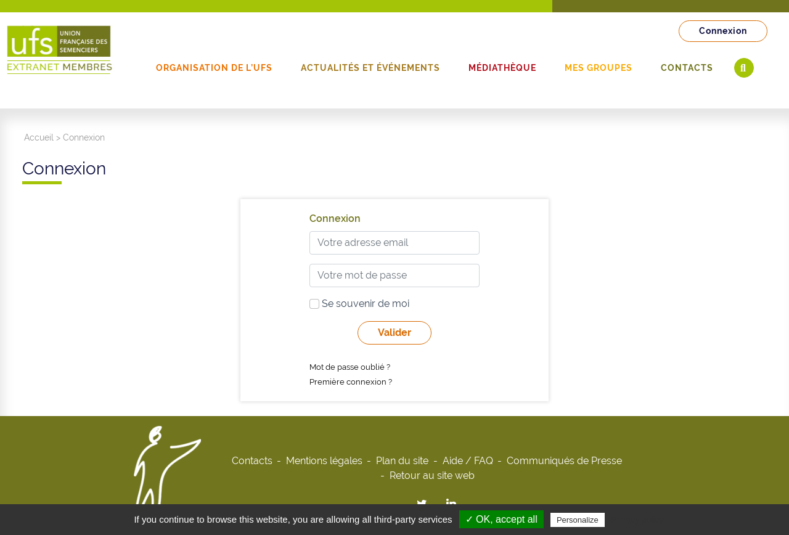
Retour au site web (432, 475)
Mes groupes (598, 68)
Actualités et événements (370, 68)
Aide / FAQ (468, 461)
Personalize (578, 520)
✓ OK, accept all (501, 519)
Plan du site (402, 461)
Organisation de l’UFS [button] (214, 68)
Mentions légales (324, 461)
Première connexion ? (350, 381)
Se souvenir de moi (359, 303)
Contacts (687, 68)
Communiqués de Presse (564, 461)
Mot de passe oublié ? (349, 367)
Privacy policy (637, 520)
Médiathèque (502, 68)
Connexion (723, 31)
